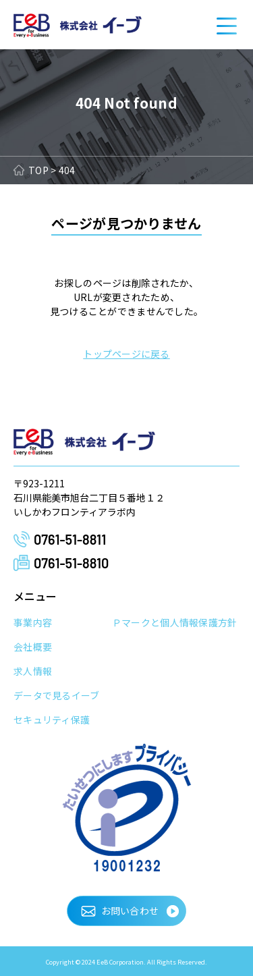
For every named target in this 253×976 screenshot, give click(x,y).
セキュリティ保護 (51, 719)
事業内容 (32, 622)
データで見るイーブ (56, 695)
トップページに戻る (126, 353)
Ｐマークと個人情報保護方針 (174, 622)
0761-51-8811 (70, 539)
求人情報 (32, 671)
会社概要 (32, 646)
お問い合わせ (130, 910)
